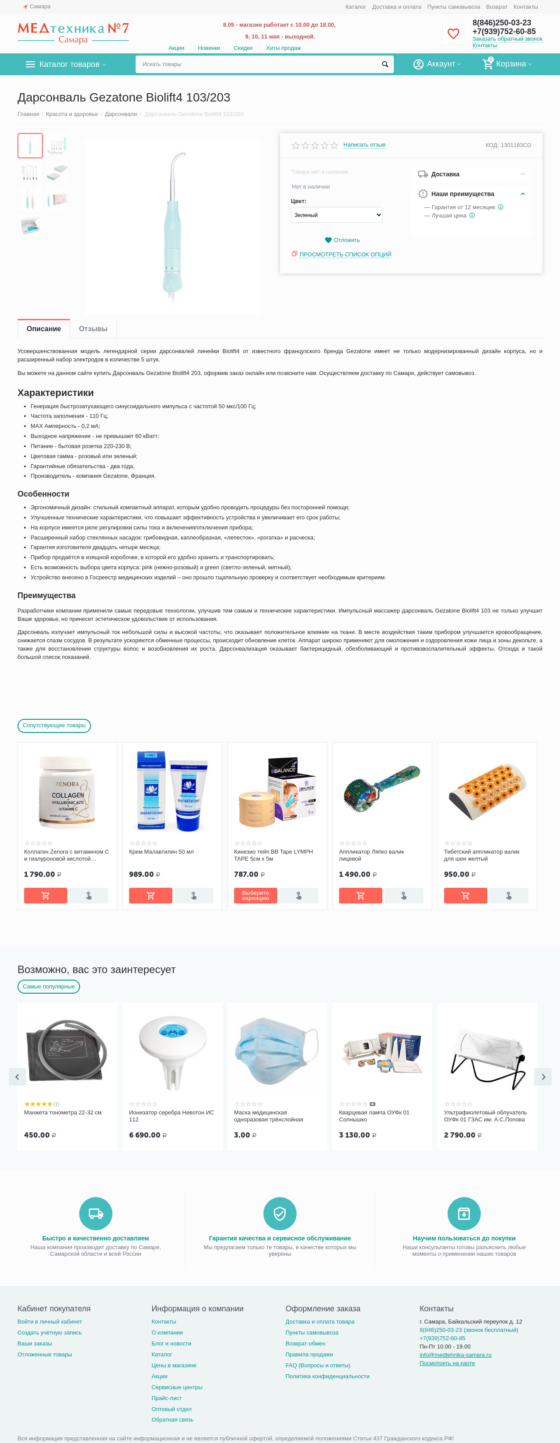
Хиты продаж (283, 48)
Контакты (526, 7)
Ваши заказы (35, 1341)
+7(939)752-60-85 (504, 31)
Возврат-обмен (306, 1341)
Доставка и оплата (396, 7)
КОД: (492, 145)
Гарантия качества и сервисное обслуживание (280, 1236)
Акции (176, 48)
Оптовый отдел (171, 1407)
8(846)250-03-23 (501, 22)
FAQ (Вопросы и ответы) (318, 1363)
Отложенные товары (45, 1352)
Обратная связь (172, 1418)
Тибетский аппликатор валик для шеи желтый (482, 855)
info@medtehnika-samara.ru (455, 1353)
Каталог (356, 7)
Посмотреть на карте (447, 1361)
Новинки (209, 48)
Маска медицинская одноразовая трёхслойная (268, 1115)
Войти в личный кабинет (50, 1320)
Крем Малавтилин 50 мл (161, 851)
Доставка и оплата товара (320, 1320)
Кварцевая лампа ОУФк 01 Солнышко (374, 1115)
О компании (167, 1330)
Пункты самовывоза (453, 7)
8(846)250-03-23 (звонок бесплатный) (469, 1328)
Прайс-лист (166, 1396)
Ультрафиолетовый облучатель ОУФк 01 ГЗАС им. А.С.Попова (485, 1115)
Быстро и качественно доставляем (95, 1236)
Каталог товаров (69, 64)
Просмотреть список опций (346, 254)
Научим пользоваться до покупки (464, 1236)
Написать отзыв (364, 145)
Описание (44, 329)
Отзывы (93, 329)
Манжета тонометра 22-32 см (63, 1111)
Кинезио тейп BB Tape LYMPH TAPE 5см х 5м (273, 855)
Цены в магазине (173, 1363)
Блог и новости (171, 1341)
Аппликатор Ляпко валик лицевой (371, 855)
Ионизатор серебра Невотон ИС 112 (171, 1115)
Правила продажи (309, 1352)
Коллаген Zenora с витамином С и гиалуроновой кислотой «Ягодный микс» (66, 855)
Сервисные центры (176, 1385)
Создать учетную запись (50, 1330)
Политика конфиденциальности (328, 1374)
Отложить (342, 240)
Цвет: (298, 201)
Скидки (243, 48)
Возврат (497, 7)
